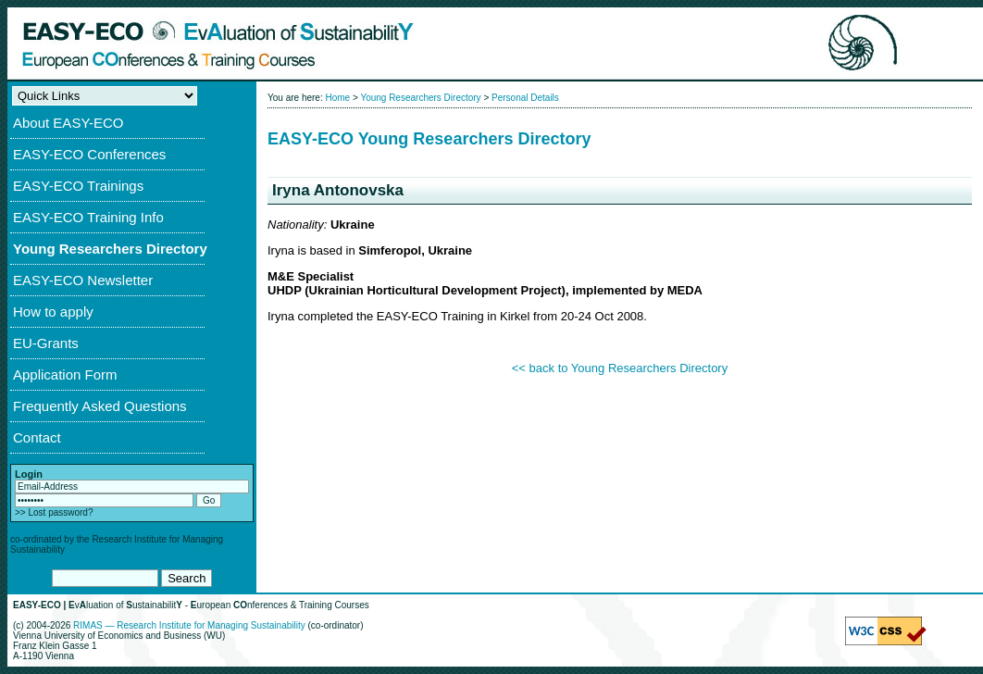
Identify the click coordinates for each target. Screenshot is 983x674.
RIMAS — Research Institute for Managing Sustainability (189, 625)
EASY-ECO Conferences (89, 154)
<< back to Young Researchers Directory (620, 368)
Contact (37, 437)
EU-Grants (46, 343)
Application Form (65, 374)
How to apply (53, 311)
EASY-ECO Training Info (88, 217)
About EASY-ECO (68, 123)
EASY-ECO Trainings (78, 185)
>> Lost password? (54, 512)
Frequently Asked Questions (100, 406)
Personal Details (525, 98)
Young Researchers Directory (110, 248)
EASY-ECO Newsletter (83, 280)
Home (337, 98)
